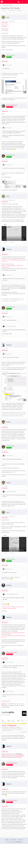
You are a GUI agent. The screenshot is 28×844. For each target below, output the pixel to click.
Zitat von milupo (9, 455)
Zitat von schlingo (9, 662)
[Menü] (26, 1)
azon (4, 10)
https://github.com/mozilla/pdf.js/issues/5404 (13, 632)
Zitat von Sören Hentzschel (11, 594)
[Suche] (18, 1)
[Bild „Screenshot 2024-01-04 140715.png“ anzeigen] (14, 235)
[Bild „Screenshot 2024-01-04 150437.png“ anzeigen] (14, 545)
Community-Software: (14, 841)
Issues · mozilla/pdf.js (9, 725)
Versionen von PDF (6, 606)
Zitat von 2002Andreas (10, 326)
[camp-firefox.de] (1, 1)
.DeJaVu (15, 298)
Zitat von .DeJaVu (9, 691)
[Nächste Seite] (16, 834)
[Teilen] (25, 13)
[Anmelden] (22, 2)
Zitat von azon (8, 65)
